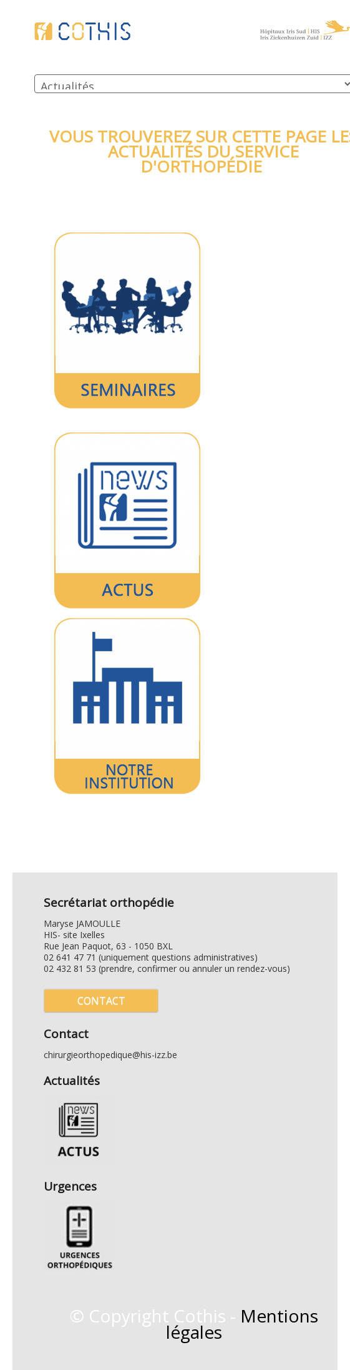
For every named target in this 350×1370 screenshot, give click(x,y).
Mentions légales (242, 1324)
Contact (101, 1001)
